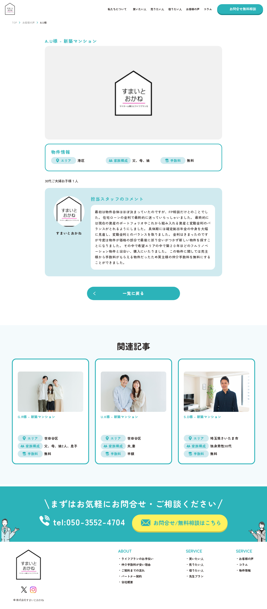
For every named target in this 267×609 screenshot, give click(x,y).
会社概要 (127, 582)
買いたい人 (139, 9)
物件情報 (245, 570)
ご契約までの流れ (133, 570)
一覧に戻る (134, 293)
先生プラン (196, 576)
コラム (208, 9)
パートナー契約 (131, 576)
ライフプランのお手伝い (137, 559)
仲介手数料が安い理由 (136, 564)
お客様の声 (193, 9)
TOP (14, 22)
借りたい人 (175, 9)
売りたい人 (157, 9)
